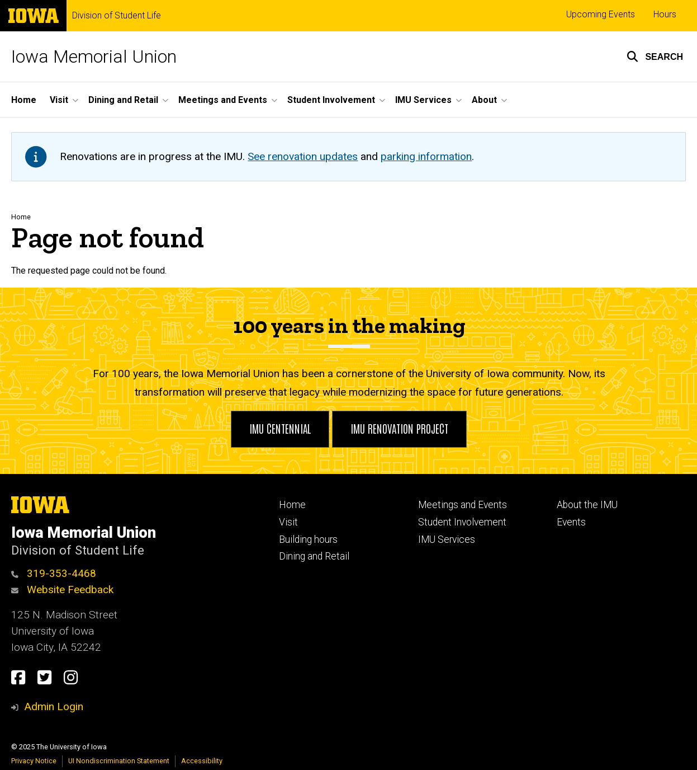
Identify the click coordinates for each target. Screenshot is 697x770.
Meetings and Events (462, 504)
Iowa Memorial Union (94, 56)
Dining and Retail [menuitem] (123, 100)
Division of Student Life (116, 16)
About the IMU (587, 504)
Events (571, 522)
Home (21, 217)
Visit (288, 522)
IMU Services (446, 539)
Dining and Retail (314, 556)
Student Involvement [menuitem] (331, 100)
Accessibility (201, 761)
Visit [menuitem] (59, 100)
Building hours (308, 539)
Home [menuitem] (23, 100)
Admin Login (53, 706)
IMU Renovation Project (399, 428)
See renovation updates (303, 156)
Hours (664, 14)
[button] (655, 56)
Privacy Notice (33, 761)
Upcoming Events (600, 14)
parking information (426, 156)
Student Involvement (462, 522)
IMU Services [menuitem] (423, 100)
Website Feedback (62, 589)
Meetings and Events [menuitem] (222, 100)
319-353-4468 (53, 573)
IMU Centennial (280, 428)
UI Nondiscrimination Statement (118, 761)
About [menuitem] (484, 100)
